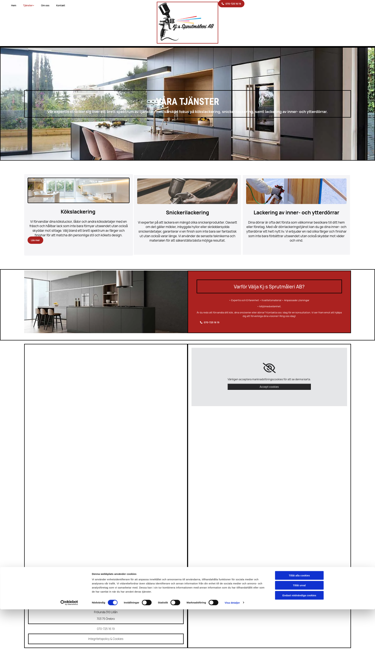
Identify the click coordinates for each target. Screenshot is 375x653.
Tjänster (28, 5)
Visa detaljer (232, 431)
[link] (269, 368)
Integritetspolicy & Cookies (105, 639)
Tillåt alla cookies (299, 403)
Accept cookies (269, 387)
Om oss (45, 5)
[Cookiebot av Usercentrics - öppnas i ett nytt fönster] (69, 431)
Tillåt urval (299, 413)
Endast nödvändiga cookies (299, 423)
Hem (13, 5)
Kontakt (60, 5)
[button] (231, 3)
